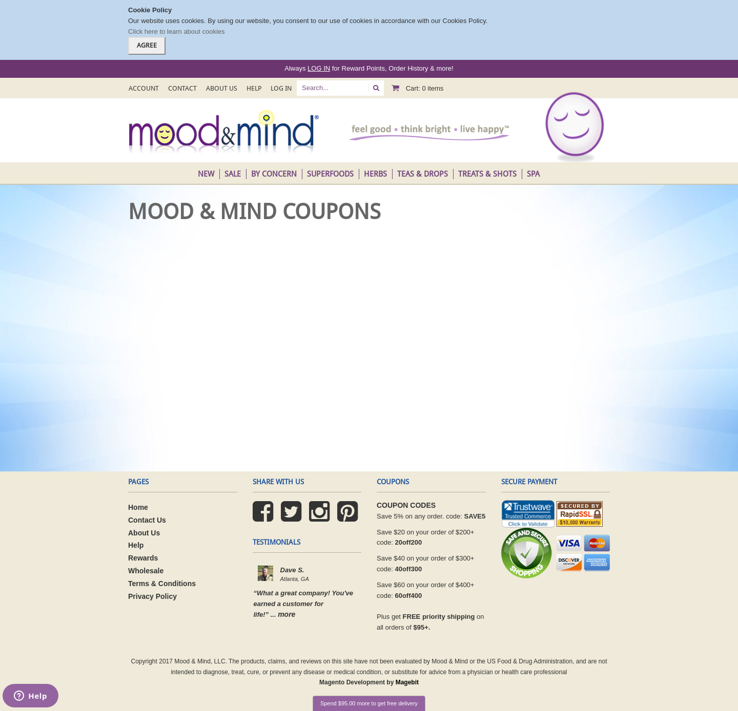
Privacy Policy (152, 596)
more (286, 614)
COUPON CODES (406, 505)
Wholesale (145, 571)
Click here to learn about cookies (176, 31)
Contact (182, 88)
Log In (281, 88)
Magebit (407, 682)
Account (144, 88)
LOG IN (319, 68)
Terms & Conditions (162, 583)
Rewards (143, 558)
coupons (393, 482)
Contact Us (147, 520)
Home (138, 507)
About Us (221, 88)
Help (254, 88)
